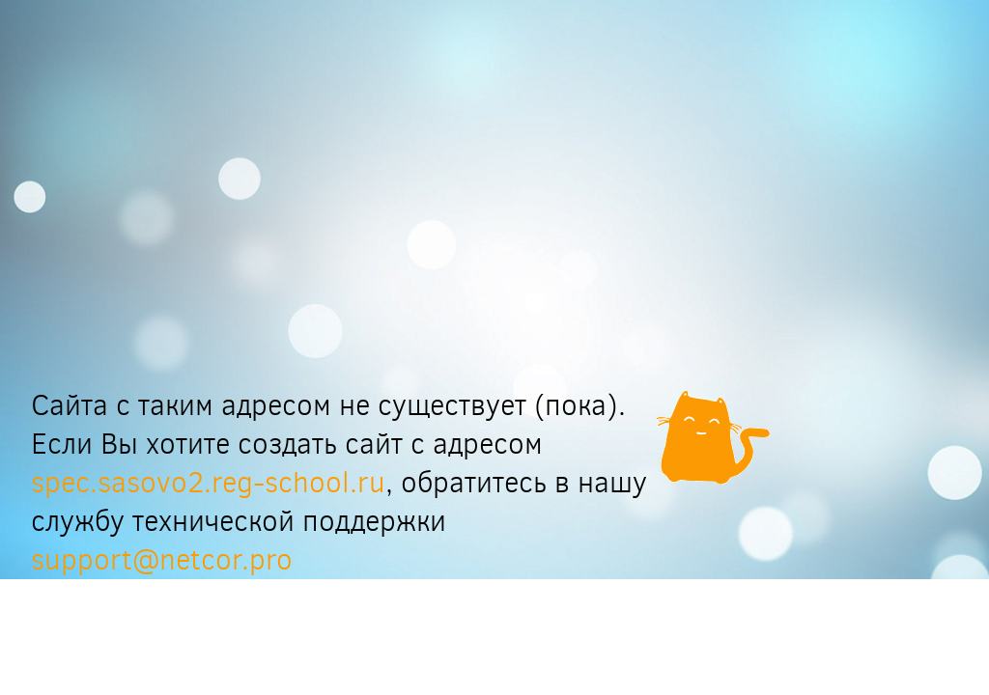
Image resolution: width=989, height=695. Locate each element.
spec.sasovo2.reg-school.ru (208, 482)
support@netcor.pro (162, 560)
